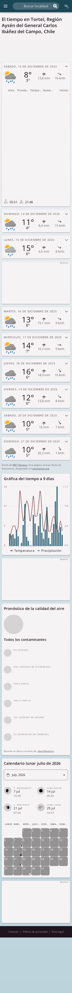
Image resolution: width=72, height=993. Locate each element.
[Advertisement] (36, 48)
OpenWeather (46, 751)
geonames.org (40, 468)
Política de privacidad (35, 931)
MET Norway (20, 465)
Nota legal (58, 931)
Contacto (13, 931)
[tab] (36, 73)
